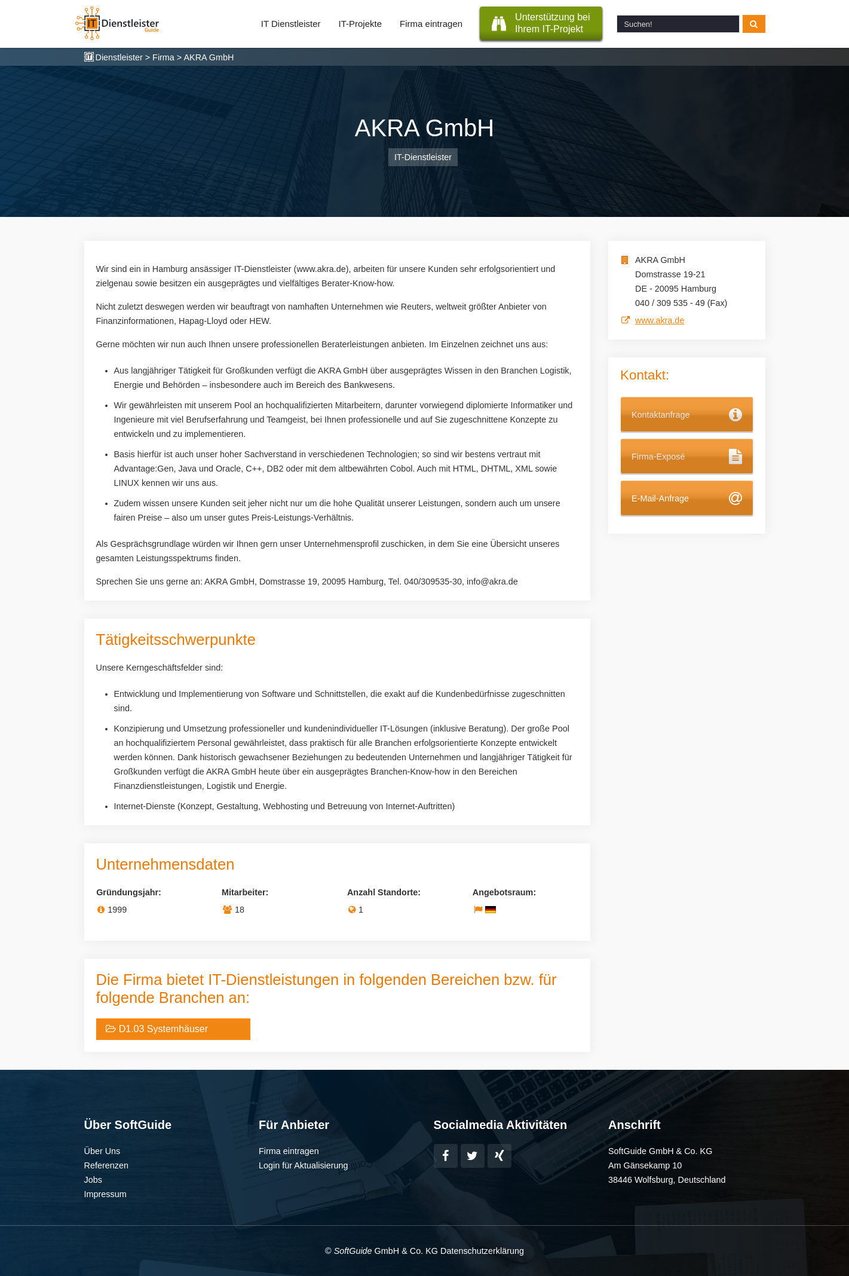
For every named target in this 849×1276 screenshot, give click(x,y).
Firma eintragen (431, 24)
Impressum (105, 1194)
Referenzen (106, 1165)
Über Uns (102, 1151)
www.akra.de (659, 320)
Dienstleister (119, 57)
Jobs (93, 1180)
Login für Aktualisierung (303, 1165)
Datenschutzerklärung (482, 1251)
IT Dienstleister (291, 24)
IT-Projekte (360, 24)
